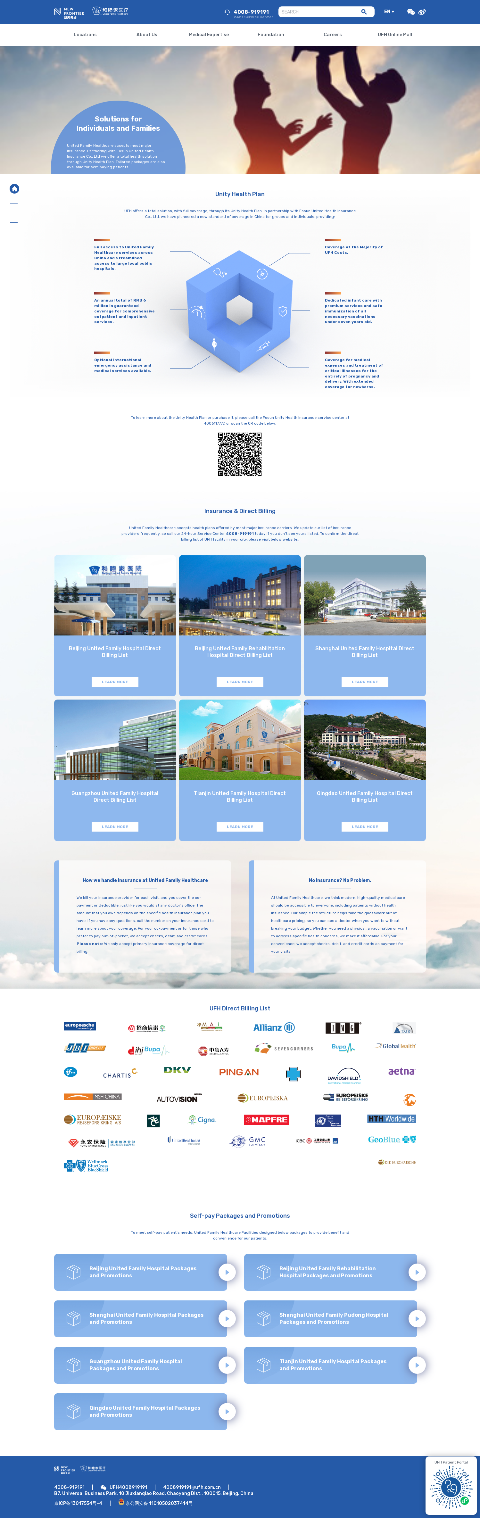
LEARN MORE (115, 682)
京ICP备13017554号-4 (78, 1503)
